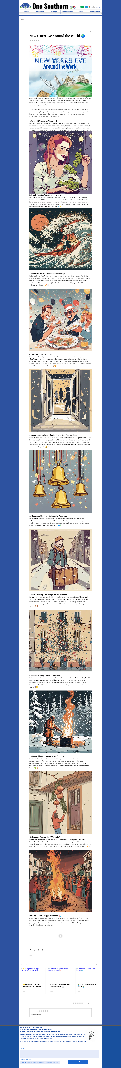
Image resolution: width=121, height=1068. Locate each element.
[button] (60, 935)
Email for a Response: (26, 1059)
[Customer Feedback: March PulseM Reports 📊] (60, 975)
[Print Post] (42, 950)
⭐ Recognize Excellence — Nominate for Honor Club (32, 986)
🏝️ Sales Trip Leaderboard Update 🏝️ (87, 986)
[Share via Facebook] (30, 950)
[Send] (78, 1062)
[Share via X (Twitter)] (34, 950)
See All (98, 964)
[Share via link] (38, 950)
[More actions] (91, 31)
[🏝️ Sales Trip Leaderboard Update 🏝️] (88, 975)
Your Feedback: (24, 1048)
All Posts (23, 20)
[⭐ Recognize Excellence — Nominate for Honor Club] (33, 975)
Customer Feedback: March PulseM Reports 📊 (60, 986)
